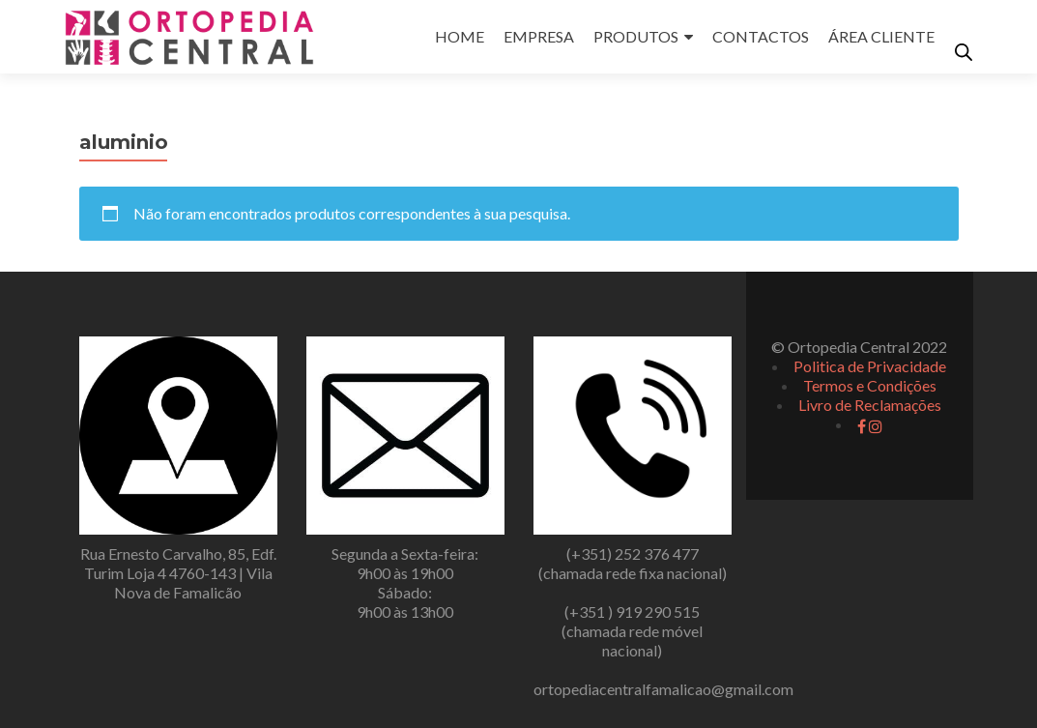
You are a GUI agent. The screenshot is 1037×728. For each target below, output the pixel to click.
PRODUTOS (635, 36)
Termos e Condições (869, 385)
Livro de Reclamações (869, 404)
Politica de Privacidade (869, 366)
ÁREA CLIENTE (881, 36)
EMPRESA (539, 36)
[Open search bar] (963, 52)
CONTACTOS (760, 36)
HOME (459, 36)
